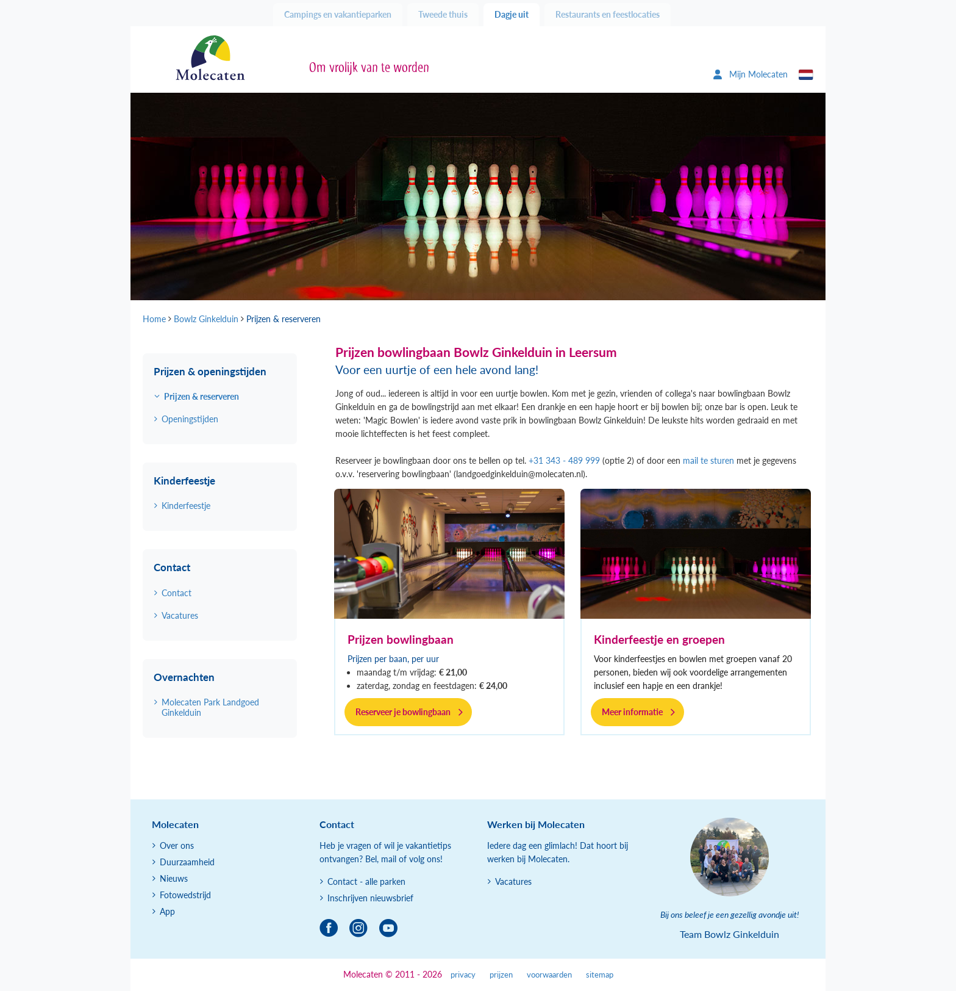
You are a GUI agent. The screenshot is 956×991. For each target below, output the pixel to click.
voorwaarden (549, 974)
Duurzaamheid (187, 862)
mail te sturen (708, 460)
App (167, 911)
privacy (463, 974)
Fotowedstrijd (185, 895)
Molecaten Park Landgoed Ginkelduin (210, 707)
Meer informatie (632, 712)
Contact (176, 593)
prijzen (501, 974)
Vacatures (180, 615)
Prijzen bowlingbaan (401, 639)
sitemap (599, 974)
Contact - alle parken (366, 881)
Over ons (177, 845)
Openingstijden (190, 419)
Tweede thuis (443, 14)
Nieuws (174, 878)
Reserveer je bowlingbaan (403, 712)
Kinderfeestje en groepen (659, 639)
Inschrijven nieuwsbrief (370, 898)
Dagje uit (511, 14)
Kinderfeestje (186, 505)
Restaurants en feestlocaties (607, 14)
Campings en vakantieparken (337, 14)
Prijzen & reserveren (201, 396)
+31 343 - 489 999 (564, 460)
